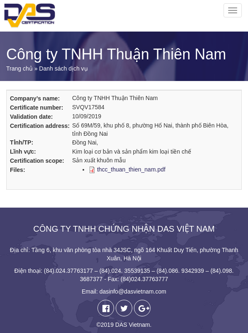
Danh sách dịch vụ (63, 68)
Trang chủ (19, 68)
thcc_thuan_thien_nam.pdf (131, 169)
